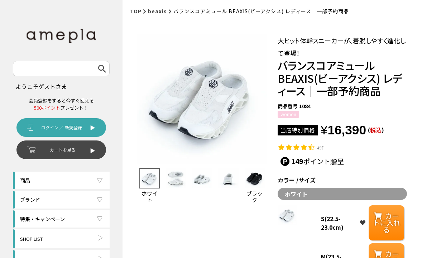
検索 (102, 68)
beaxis (157, 11)
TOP (136, 11)
